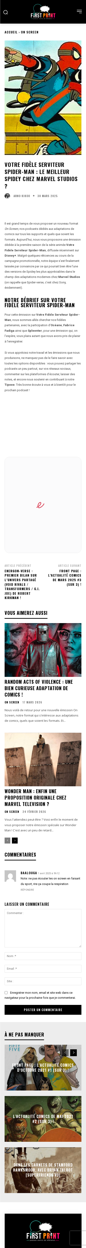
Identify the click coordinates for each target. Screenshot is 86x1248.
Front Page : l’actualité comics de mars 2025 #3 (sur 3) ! (64, 577)
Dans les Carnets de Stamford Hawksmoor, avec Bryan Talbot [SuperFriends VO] (43, 1170)
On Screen (30, 32)
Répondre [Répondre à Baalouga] (27, 889)
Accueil (11, 32)
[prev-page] (7, 841)
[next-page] (15, 841)
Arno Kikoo (22, 196)
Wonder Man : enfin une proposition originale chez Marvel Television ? (36, 797)
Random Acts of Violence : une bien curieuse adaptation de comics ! (39, 688)
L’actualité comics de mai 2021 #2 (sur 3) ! (43, 1118)
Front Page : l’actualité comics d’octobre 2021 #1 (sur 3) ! (43, 1067)
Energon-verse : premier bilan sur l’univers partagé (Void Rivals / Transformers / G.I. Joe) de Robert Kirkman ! (22, 584)
